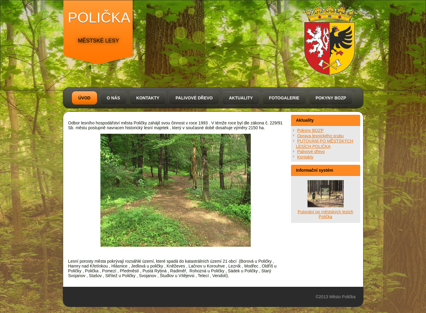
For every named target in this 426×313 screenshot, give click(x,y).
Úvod (84, 97)
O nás (113, 97)
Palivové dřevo (194, 97)
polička (99, 18)
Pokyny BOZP (331, 97)
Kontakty (147, 97)
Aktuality (241, 97)
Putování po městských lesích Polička (325, 214)
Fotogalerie (284, 97)
